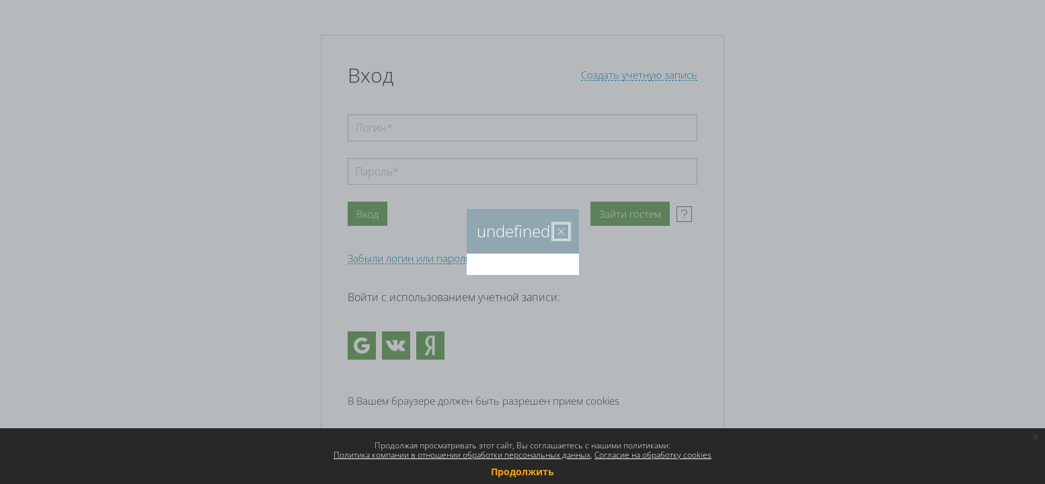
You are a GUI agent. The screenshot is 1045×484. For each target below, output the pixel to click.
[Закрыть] (561, 231)
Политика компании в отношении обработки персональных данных (462, 454)
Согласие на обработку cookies (652, 454)
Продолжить (522, 471)
